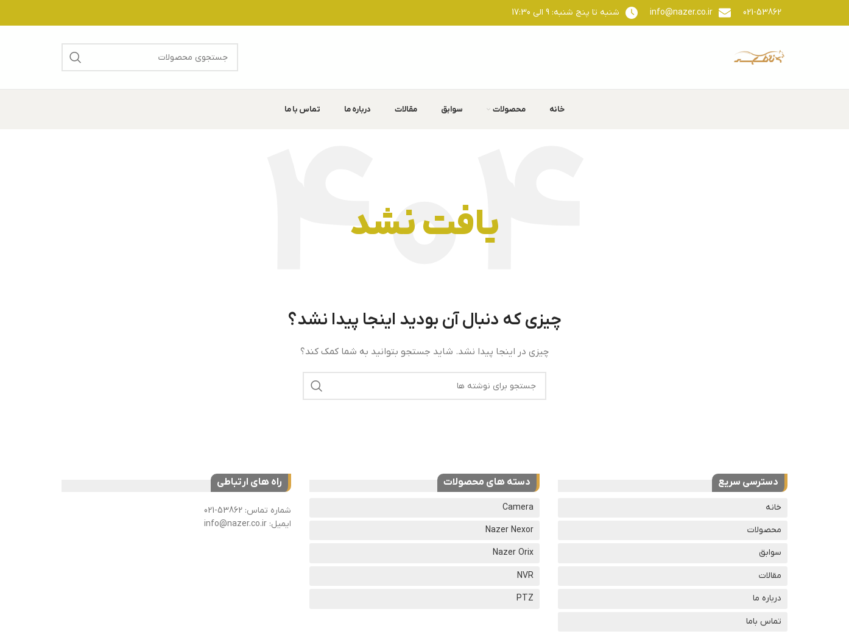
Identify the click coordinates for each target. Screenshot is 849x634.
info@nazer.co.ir (681, 12)
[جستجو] (150, 57)
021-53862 (762, 12)
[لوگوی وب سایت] (758, 57)
